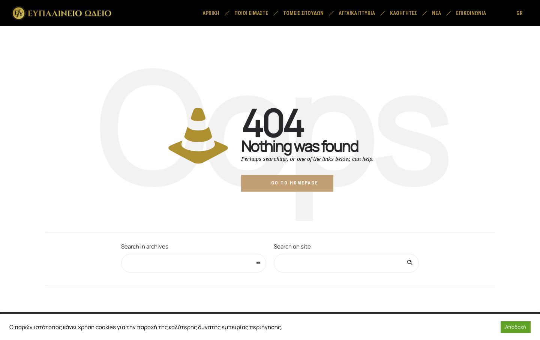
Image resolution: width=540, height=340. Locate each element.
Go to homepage (294, 183)
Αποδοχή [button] (515, 327)
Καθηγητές (403, 13)
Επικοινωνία (471, 13)
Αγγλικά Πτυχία (357, 13)
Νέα (436, 13)
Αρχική (210, 13)
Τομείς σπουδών (303, 13)
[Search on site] (346, 263)
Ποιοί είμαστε (251, 13)
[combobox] (193, 263)
